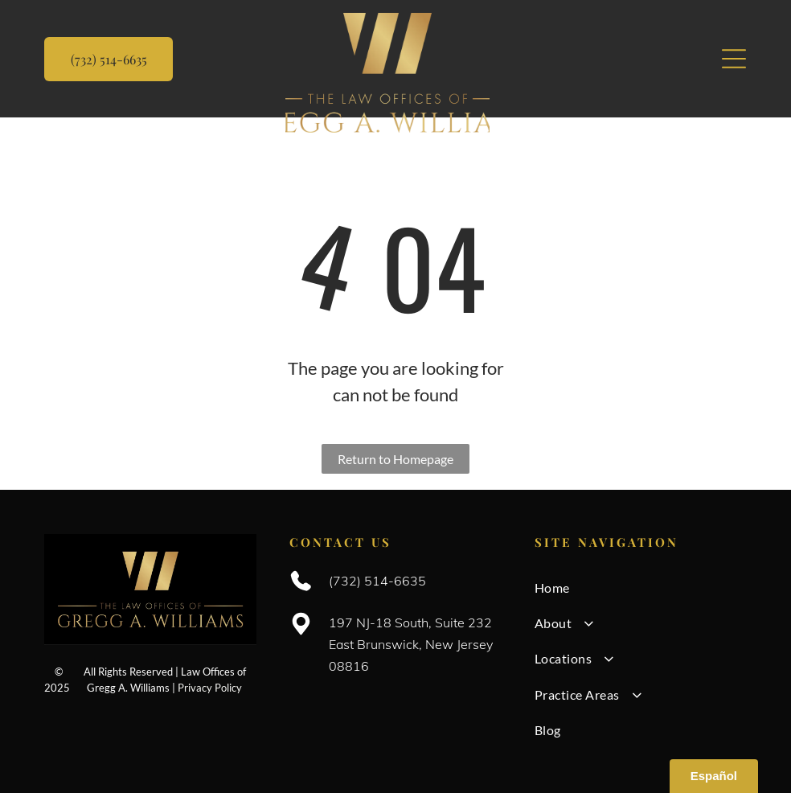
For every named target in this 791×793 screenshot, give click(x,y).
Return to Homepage (395, 458)
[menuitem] (641, 587)
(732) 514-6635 (377, 581)
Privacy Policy (210, 687)
